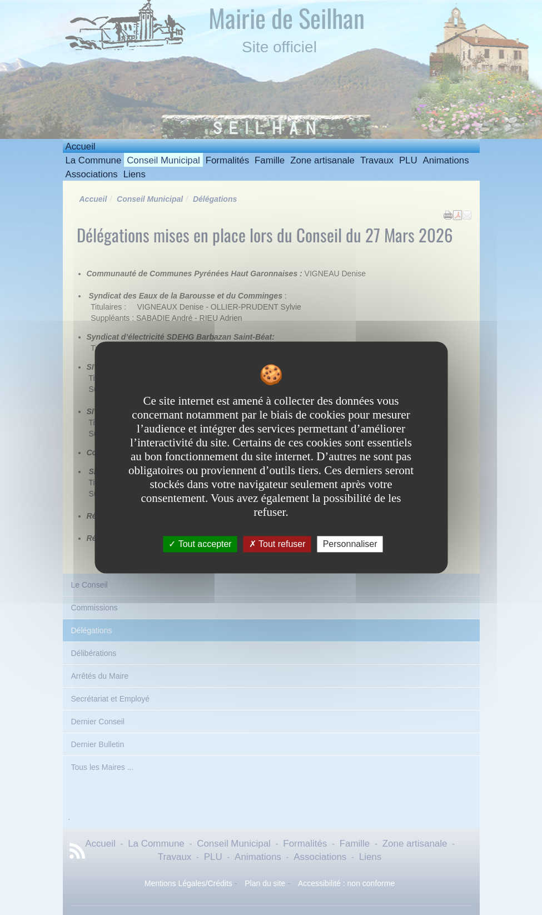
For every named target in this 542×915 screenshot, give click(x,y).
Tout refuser (277, 544)
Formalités (227, 160)
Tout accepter (199, 544)
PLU (408, 160)
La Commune (94, 160)
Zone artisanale (322, 160)
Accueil (81, 146)
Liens (134, 174)
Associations (92, 174)
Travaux (377, 160)
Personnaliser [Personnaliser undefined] (350, 544)
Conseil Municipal (163, 160)
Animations (446, 160)
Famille (270, 160)
